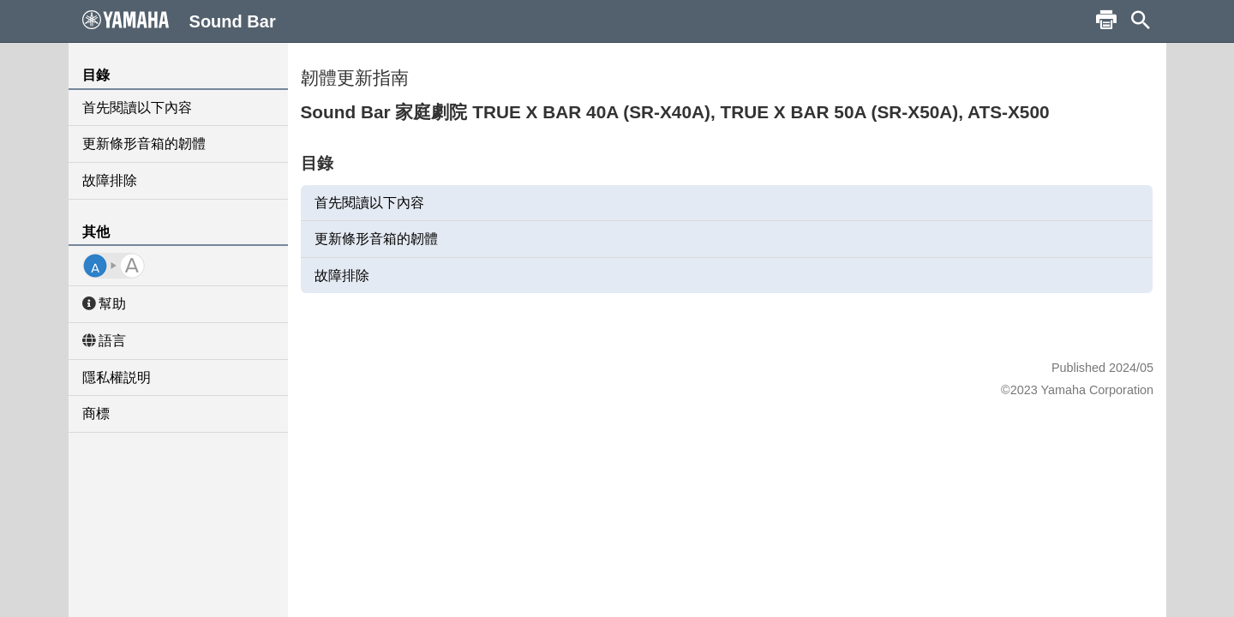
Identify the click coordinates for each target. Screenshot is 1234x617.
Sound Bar (179, 20)
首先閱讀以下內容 (137, 107)
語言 (104, 340)
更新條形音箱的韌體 (144, 143)
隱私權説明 (116, 377)
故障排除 (109, 180)
